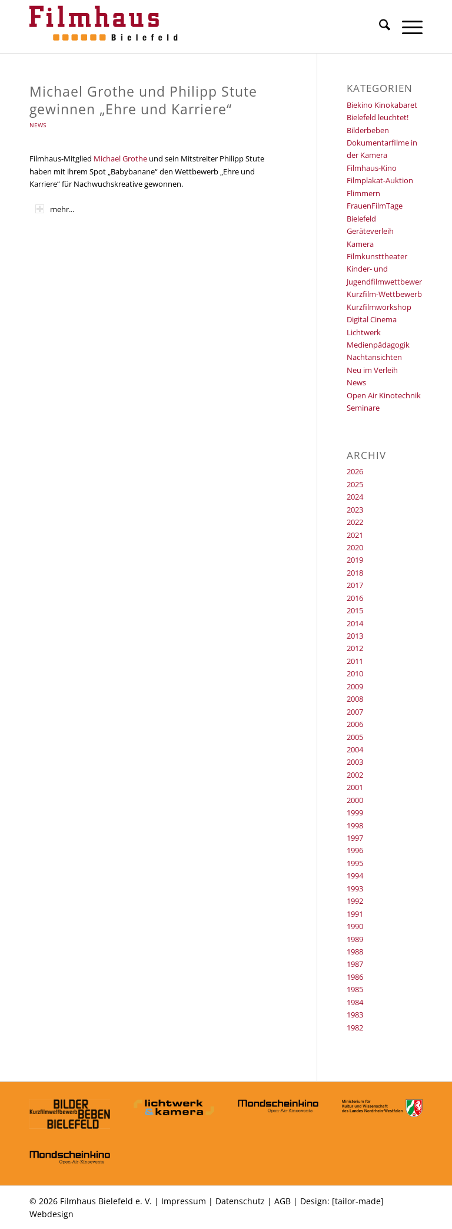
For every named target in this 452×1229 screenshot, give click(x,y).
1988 (355, 951)
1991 (355, 913)
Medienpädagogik (378, 344)
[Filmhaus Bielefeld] (105, 26)
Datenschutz (240, 1201)
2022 (355, 522)
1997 (355, 837)
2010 (355, 673)
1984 (355, 1002)
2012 (355, 648)
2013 (355, 635)
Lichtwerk (364, 332)
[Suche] (378, 26)
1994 (355, 875)
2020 (355, 547)
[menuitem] (378, 26)
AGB (282, 1201)
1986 (355, 977)
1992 (355, 901)
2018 (355, 572)
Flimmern (363, 193)
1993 (355, 888)
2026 (355, 471)
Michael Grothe (120, 158)
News (37, 125)
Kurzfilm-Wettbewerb (384, 294)
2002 (355, 774)
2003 (355, 761)
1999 (355, 812)
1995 (355, 863)
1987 (355, 964)
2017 (355, 585)
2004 (355, 749)
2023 (355, 509)
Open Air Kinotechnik (384, 395)
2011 (355, 661)
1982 (355, 1027)
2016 (355, 598)
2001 (355, 787)
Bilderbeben (368, 130)
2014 (355, 623)
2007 (355, 711)
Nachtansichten (374, 357)
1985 (355, 989)
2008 (355, 698)
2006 (355, 724)
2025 (355, 484)
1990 (355, 926)
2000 (355, 800)
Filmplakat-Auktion (380, 180)
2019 (355, 559)
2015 (355, 610)
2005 (355, 737)
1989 (355, 939)
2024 (355, 496)
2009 (355, 686)
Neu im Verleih (372, 370)
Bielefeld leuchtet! (377, 117)
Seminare (363, 407)
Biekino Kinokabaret (382, 105)
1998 (355, 825)
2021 (355, 535)
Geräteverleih (370, 231)
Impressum (183, 1201)
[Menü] (406, 26)
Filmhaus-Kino (372, 168)
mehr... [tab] (54, 209)
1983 (355, 1014)
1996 (355, 850)
